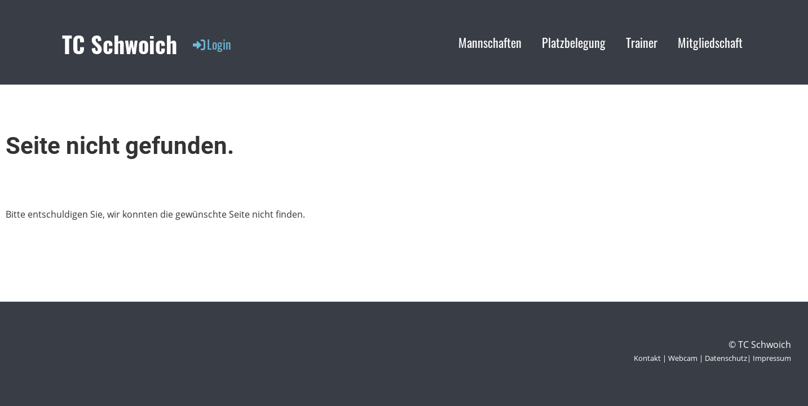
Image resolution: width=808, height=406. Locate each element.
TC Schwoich (119, 44)
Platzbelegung (574, 42)
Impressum (772, 358)
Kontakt (647, 358)
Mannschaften (490, 42)
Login (211, 44)
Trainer (641, 42)
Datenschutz (726, 358)
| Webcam (679, 358)
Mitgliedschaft (710, 42)
